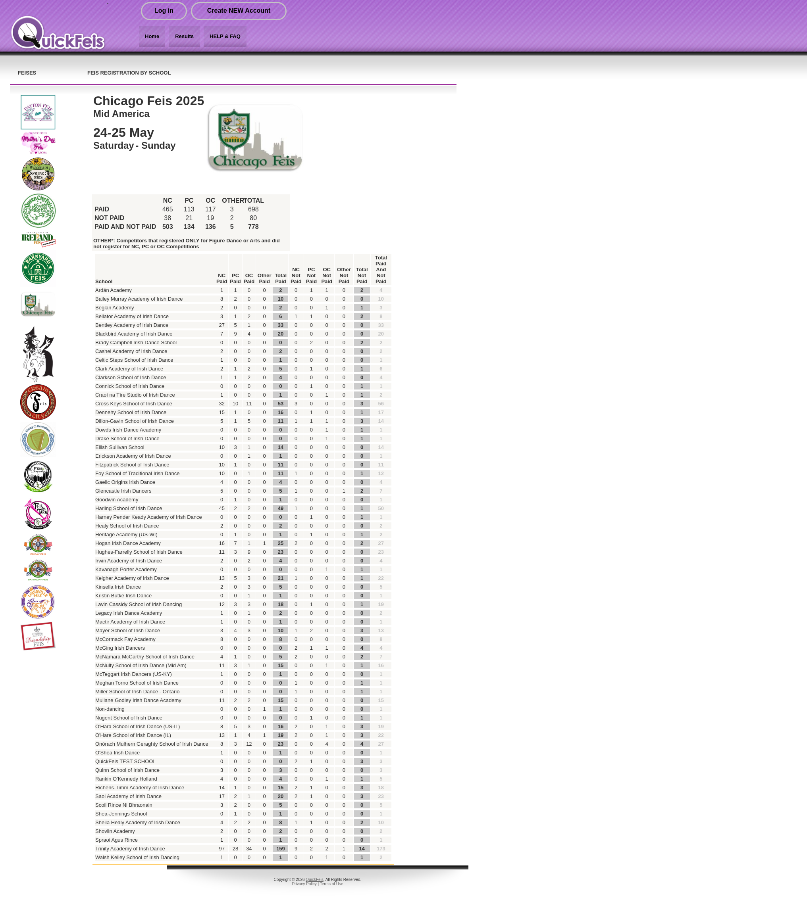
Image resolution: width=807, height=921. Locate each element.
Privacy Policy (304, 884)
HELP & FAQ (225, 36)
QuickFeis (314, 879)
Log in (163, 10)
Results (184, 36)
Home (152, 36)
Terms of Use (331, 884)
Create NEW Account (238, 10)
